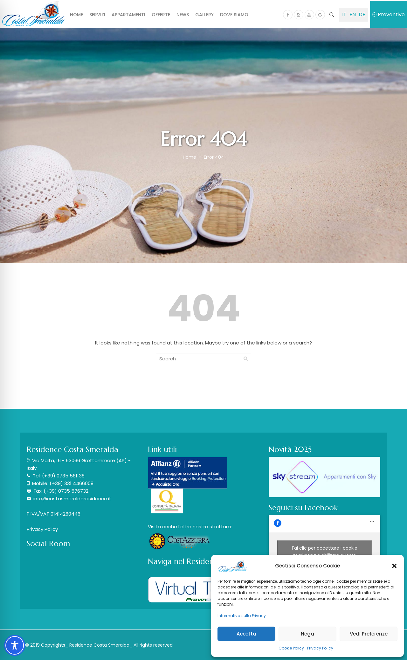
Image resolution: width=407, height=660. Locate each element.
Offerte (161, 14)
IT (344, 14)
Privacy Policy (320, 648)
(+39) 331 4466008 (71, 483)
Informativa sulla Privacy (241, 615)
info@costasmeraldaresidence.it (72, 498)
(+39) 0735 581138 (63, 475)
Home (76, 14)
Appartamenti (128, 14)
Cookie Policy (291, 648)
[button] (394, 566)
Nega (307, 633)
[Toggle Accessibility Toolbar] (14, 645)
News (182, 14)
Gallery (204, 14)
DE (362, 14)
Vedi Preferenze (369, 633)
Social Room (48, 543)
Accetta (246, 633)
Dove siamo (234, 14)
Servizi (97, 14)
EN (352, 14)
